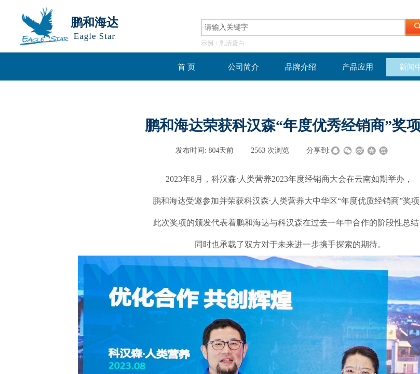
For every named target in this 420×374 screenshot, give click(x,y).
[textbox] (303, 27)
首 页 (186, 67)
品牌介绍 (300, 67)
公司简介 (243, 67)
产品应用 (357, 67)
